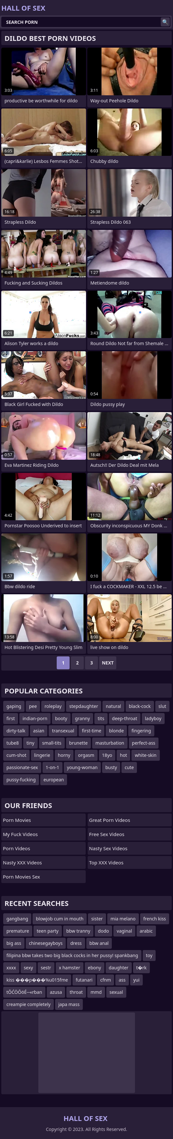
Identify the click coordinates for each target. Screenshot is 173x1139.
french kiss (154, 919)
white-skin (145, 755)
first (10, 718)
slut (162, 706)
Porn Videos (16, 848)
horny (64, 755)
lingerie (42, 755)
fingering (141, 731)
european (53, 780)
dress (76, 943)
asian (38, 731)
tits (101, 718)
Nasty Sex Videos (108, 848)
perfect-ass (144, 743)
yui (136, 980)
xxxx (11, 968)
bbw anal (99, 943)
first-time (91, 731)
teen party (48, 931)
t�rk (141, 968)
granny (82, 718)
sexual (116, 992)
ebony (94, 968)
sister (97, 919)
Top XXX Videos (106, 862)
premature (17, 931)
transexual (63, 731)
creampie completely (28, 1004)
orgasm (86, 755)
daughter (119, 968)
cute (129, 767)
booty (61, 718)
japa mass (69, 1004)
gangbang (17, 919)
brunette (78, 743)
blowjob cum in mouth (59, 919)
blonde (116, 731)
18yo (107, 755)
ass (122, 980)
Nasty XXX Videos (22, 862)
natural (113, 706)
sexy (28, 968)
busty (111, 767)
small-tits (52, 743)
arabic (146, 931)
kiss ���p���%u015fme (37, 980)
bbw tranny (78, 931)
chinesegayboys (45, 943)
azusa (56, 992)
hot (123, 755)
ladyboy (153, 718)
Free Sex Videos (107, 834)
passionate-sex (22, 767)
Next (108, 663)
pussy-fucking (21, 780)
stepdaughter (83, 706)
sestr (46, 968)
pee (33, 706)
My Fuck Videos (20, 834)
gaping (13, 706)
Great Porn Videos (109, 820)
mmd (96, 992)
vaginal (124, 931)
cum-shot (16, 755)
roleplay (53, 706)
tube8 (12, 743)
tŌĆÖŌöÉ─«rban (24, 992)
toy (149, 955)
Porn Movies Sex (21, 876)
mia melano (123, 919)
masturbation (109, 743)
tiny (30, 743)
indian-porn (35, 718)
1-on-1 (52, 767)
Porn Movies (17, 820)
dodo (103, 931)
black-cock (140, 706)
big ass (13, 943)
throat (76, 992)
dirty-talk (15, 731)
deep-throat (124, 718)
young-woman (82, 767)
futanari (84, 980)
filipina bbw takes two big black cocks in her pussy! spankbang (72, 955)
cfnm (105, 980)
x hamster (69, 968)
